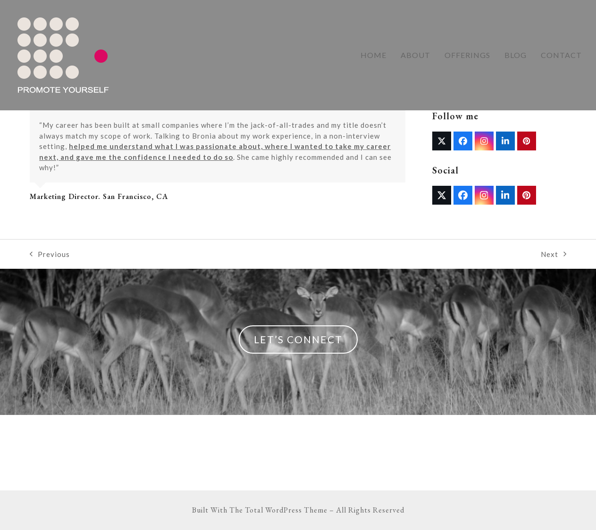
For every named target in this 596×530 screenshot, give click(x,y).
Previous (50, 255)
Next (553, 255)
